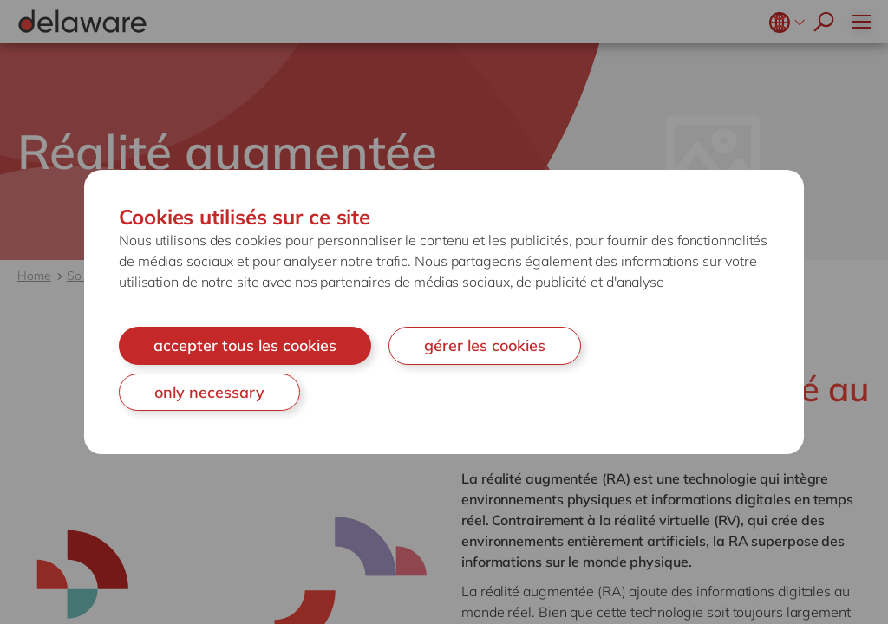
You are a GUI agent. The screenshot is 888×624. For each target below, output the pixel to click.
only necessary (209, 392)
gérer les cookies (484, 345)
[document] (444, 312)
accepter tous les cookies (244, 345)
